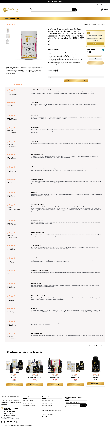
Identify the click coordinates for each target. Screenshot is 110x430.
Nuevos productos (27, 403)
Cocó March (14, 375)
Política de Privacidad (47, 400)
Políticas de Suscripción (48, 414)
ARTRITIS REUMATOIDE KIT (34, 377)
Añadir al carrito (95, 63)
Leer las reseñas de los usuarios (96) (94, 24)
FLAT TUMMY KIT (14, 377)
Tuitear (58, 70)
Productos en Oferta (28, 400)
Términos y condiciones (48, 403)
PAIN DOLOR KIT (75, 377)
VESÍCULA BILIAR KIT (55, 377)
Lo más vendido (26, 408)
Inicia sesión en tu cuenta (29, 405)
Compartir (55, 70)
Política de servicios (47, 405)
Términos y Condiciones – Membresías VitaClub (51, 411)
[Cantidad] (95, 59)
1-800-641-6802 (10, 415)
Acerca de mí (45, 416)
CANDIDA (95, 377)
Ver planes (95, 44)
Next (104, 352)
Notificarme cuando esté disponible (76, 81)
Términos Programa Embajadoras (50, 408)
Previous (101, 352)
